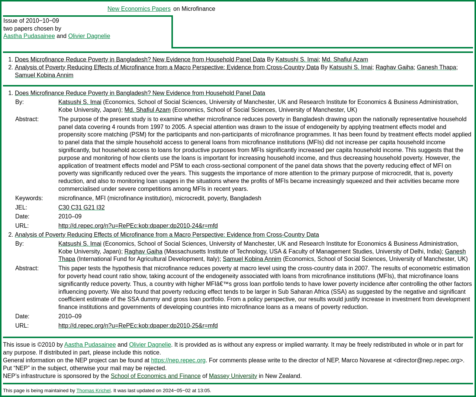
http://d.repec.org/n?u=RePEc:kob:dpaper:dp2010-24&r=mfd (138, 226)
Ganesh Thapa (436, 67)
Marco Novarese (363, 360)
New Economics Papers (139, 9)
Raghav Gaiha (395, 67)
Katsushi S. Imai (297, 59)
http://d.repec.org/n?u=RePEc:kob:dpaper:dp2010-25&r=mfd (138, 325)
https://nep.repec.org (178, 360)
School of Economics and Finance (156, 376)
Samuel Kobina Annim (44, 75)
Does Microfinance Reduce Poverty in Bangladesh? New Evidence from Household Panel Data (140, 59)
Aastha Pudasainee (29, 36)
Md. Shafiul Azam (345, 59)
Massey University (233, 376)
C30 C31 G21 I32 (81, 207)
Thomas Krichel (93, 390)
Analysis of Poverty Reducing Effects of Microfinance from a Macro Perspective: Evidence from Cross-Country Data (167, 67)
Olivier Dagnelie (89, 36)
